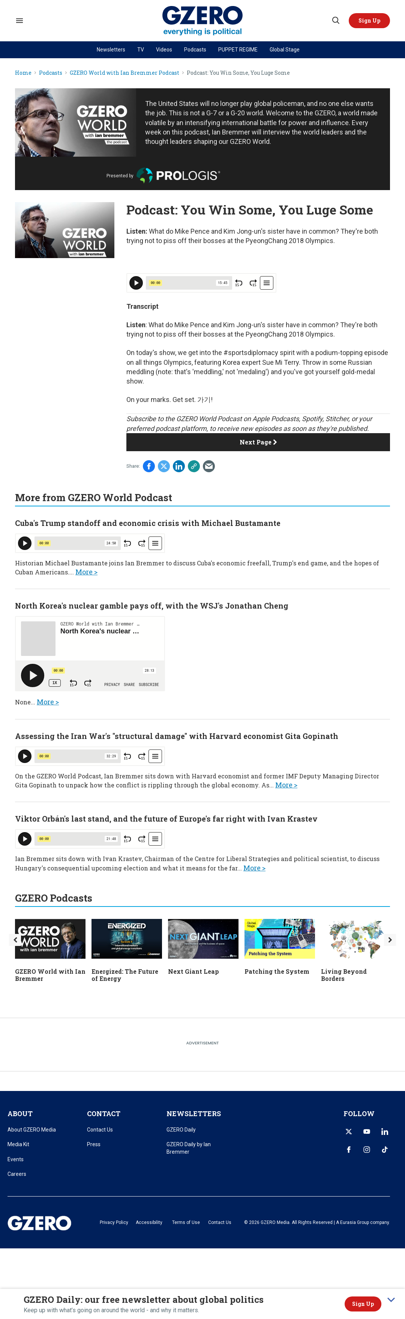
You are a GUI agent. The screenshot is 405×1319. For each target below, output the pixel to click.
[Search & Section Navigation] (19, 20)
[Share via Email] (209, 466)
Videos (164, 50)
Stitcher (337, 419)
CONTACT (103, 1113)
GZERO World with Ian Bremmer (50, 974)
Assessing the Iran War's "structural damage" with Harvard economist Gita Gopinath (176, 736)
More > (86, 571)
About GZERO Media (32, 1130)
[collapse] (391, 1300)
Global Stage (285, 50)
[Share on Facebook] (149, 466)
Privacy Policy (114, 1222)
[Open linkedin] (385, 1131)
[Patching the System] (279, 938)
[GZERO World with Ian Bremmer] (50, 938)
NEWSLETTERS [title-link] (193, 1113)
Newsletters (111, 50)
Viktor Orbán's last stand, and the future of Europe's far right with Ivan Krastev (166, 818)
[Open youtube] (367, 1131)
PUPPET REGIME (238, 50)
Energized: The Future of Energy (125, 974)
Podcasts (195, 50)
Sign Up (363, 1303)
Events (16, 1159)
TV (140, 50)
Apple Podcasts (275, 419)
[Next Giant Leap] (203, 938)
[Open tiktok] (385, 1149)
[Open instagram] (367, 1149)
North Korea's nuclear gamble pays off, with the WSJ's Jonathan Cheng (151, 605)
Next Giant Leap (193, 971)
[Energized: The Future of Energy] (127, 938)
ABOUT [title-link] (20, 1113)
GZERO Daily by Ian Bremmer (188, 1148)
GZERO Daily (181, 1130)
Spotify (312, 419)
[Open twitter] (349, 1131)
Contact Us (100, 1130)
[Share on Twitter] (164, 466)
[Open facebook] (349, 1149)
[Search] (335, 20)
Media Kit (18, 1144)
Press (93, 1144)
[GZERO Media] (202, 21)
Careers (17, 1174)
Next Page (258, 442)
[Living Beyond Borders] (356, 938)
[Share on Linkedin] (179, 466)
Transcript (142, 306)
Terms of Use (186, 1222)
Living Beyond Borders (344, 974)
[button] (369, 20)
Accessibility (149, 1222)
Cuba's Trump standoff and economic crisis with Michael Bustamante (147, 523)
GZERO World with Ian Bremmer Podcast (124, 73)
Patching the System (276, 971)
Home (23, 73)
